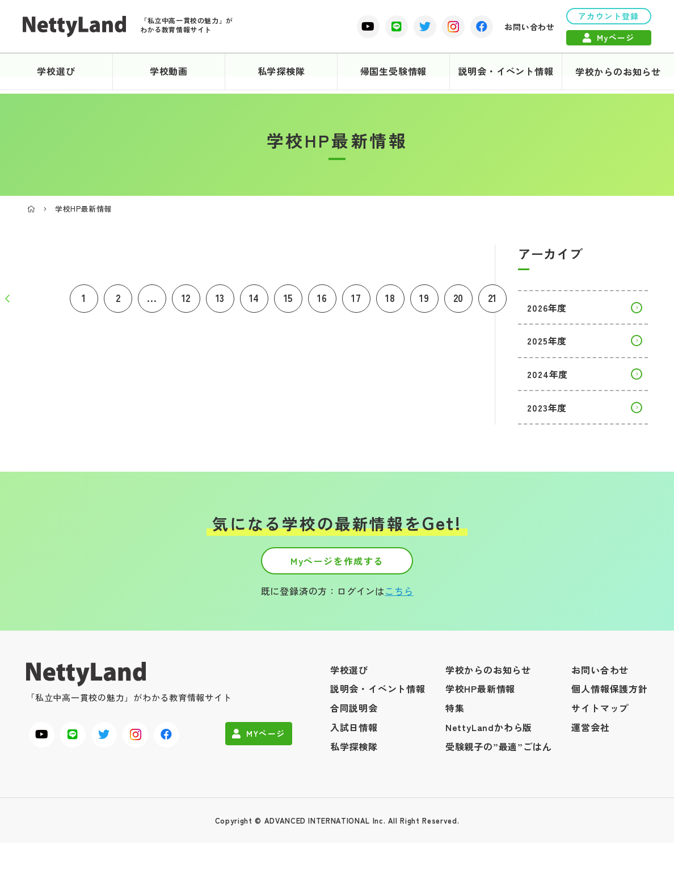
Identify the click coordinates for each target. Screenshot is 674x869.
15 (288, 302)
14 (254, 302)
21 (493, 302)
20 (458, 302)
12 (186, 302)
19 (424, 302)
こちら (399, 600)
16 (322, 302)
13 (220, 302)
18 (390, 302)
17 (356, 302)
